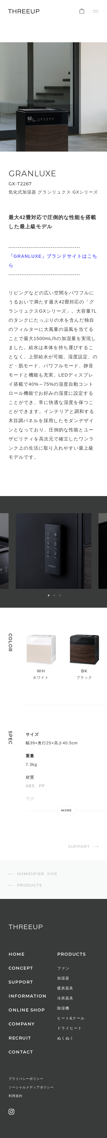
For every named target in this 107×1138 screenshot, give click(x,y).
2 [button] (54, 595)
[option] (53, 551)
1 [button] (49, 595)
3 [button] (60, 595)
